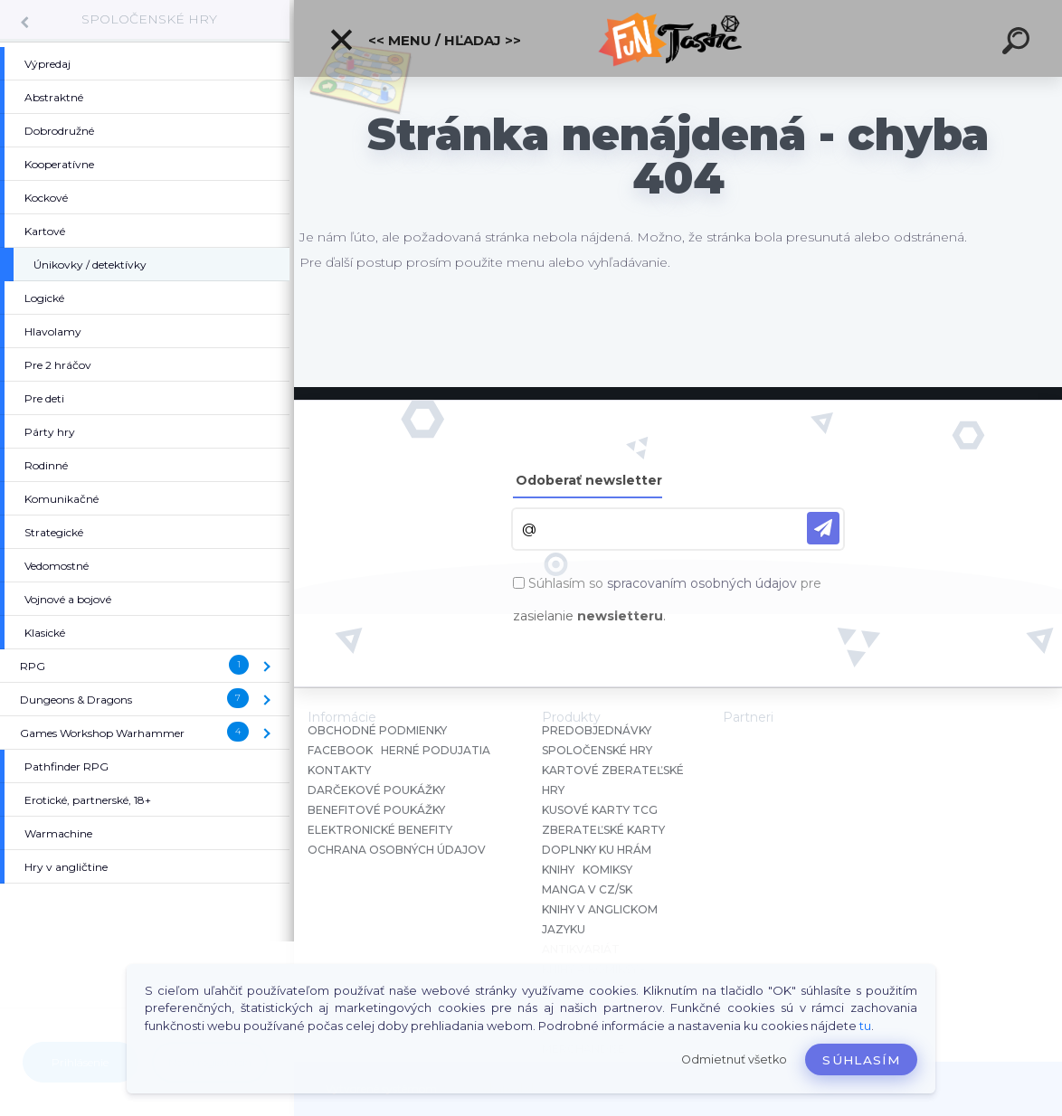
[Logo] (678, 38)
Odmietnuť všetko (734, 1059)
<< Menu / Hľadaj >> (424, 40)
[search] (1018, 43)
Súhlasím (861, 1060)
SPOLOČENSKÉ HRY (149, 19)
